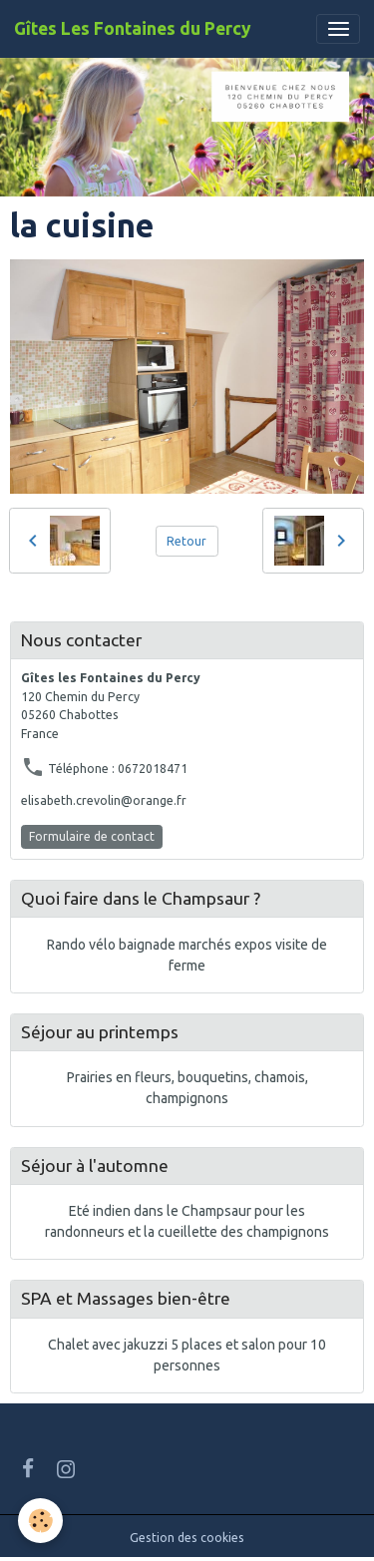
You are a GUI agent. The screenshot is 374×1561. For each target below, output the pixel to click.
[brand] (132, 29)
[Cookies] (40, 1520)
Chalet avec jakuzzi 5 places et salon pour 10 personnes (187, 1355)
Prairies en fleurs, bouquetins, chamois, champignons (187, 1087)
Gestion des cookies (187, 1537)
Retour (186, 541)
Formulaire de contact (92, 836)
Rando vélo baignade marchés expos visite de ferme (187, 955)
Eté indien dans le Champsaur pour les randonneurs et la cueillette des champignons (187, 1221)
